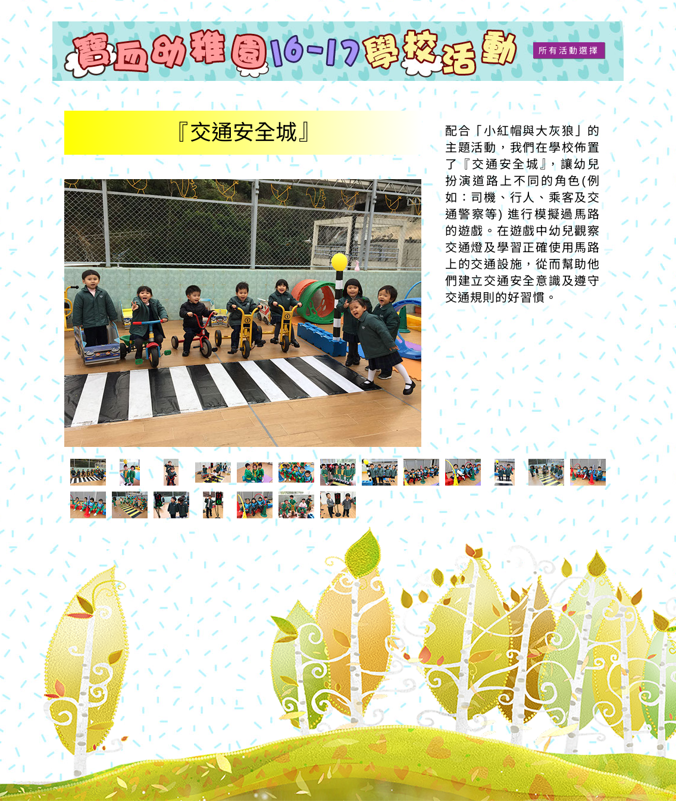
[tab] (88, 472)
